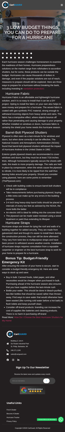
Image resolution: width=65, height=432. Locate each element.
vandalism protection (33, 88)
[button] (61, 419)
